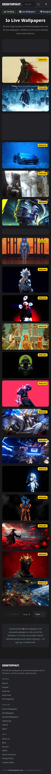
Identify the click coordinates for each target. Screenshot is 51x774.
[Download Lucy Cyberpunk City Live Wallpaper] (25, 212)
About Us (6, 739)
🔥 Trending (9, 11)
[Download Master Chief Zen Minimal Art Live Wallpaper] (25, 365)
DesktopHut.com (15, 770)
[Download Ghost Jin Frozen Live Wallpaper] (25, 98)
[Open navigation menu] (46, 4)
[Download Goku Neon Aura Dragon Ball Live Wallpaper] (25, 507)
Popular (5, 687)
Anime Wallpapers (9, 709)
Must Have (6, 695)
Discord (5, 746)
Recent (5, 683)
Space (4, 729)
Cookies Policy (8, 762)
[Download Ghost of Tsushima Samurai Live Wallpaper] (25, 536)
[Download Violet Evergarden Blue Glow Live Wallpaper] (25, 479)
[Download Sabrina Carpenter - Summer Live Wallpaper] (25, 336)
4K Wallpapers (8, 713)
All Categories (8, 699)
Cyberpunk (6, 721)
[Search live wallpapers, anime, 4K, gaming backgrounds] (29, 4)
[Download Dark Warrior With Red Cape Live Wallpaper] (25, 69)
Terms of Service (9, 754)
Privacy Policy (7, 758)
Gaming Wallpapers (10, 717)
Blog (4, 742)
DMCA (4, 750)
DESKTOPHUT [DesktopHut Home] (11, 4)
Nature (5, 725)
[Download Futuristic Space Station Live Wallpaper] (25, 593)
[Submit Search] (38, 4)
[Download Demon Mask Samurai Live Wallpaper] (25, 393)
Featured (6, 691)
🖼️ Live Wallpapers (27, 11)
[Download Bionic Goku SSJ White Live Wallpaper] (25, 279)
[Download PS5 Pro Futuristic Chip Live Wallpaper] (25, 450)
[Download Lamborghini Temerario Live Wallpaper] (25, 155)
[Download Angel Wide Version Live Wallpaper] (25, 184)
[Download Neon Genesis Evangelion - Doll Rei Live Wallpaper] (25, 251)
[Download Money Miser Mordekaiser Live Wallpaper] (25, 422)
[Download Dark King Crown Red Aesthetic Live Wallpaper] (25, 564)
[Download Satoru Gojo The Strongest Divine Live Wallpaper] (25, 308)
